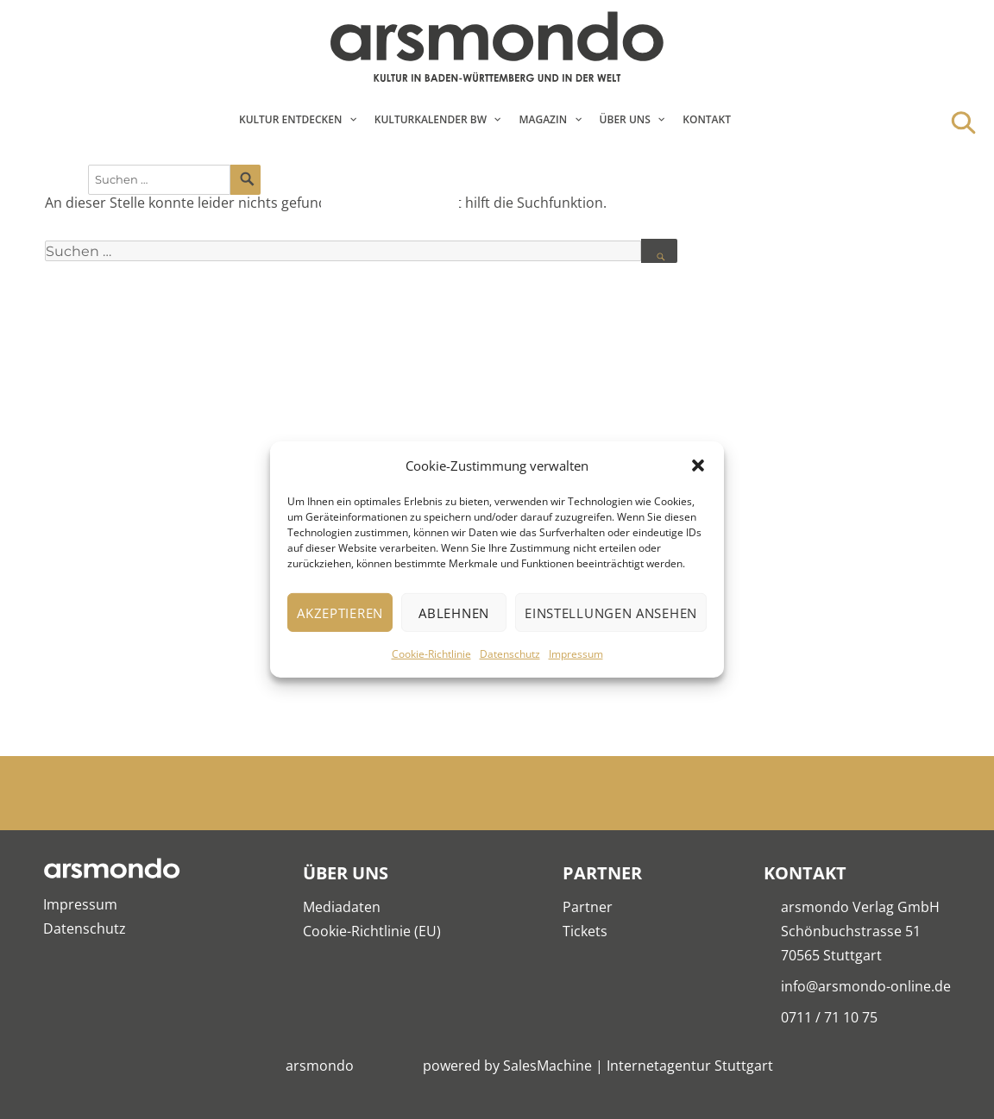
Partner (588, 906)
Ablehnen (453, 613)
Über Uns (625, 119)
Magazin (543, 119)
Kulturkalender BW (430, 119)
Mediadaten (342, 906)
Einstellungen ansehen (611, 613)
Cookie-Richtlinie (431, 654)
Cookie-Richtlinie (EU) (372, 931)
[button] (698, 465)
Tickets (585, 931)
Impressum (576, 654)
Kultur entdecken (290, 119)
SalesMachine (547, 1065)
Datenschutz (510, 654)
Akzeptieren (340, 613)
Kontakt (707, 119)
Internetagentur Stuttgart (690, 1065)
